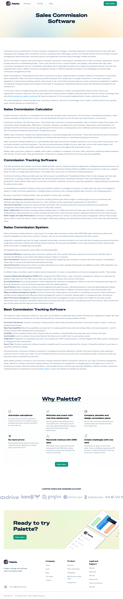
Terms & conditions (96, 583)
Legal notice (93, 579)
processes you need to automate (24, 96)
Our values (49, 576)
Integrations (71, 582)
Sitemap (92, 587)
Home (48, 565)
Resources (92, 572)
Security (92, 575)
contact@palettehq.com (18, 587)
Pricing (40, 3)
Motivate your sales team (74, 577)
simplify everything (33, 137)
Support (92, 568)
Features (27, 3)
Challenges (71, 573)
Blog (51, 3)
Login (48, 569)
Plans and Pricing (73, 569)
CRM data (63, 448)
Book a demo (110, 4)
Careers (48, 580)
